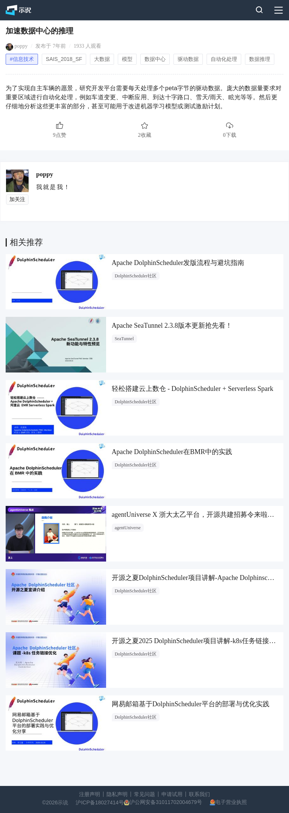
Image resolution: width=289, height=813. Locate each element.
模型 (127, 59)
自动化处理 (224, 59)
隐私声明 (117, 794)
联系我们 (199, 794)
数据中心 (155, 59)
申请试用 (172, 794)
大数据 (102, 59)
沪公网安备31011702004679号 (165, 802)
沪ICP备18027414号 (100, 802)
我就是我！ (53, 187)
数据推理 (259, 59)
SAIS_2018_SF (64, 59)
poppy (21, 46)
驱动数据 (188, 59)
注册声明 (89, 794)
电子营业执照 (231, 802)
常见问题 (144, 794)
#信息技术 (22, 59)
